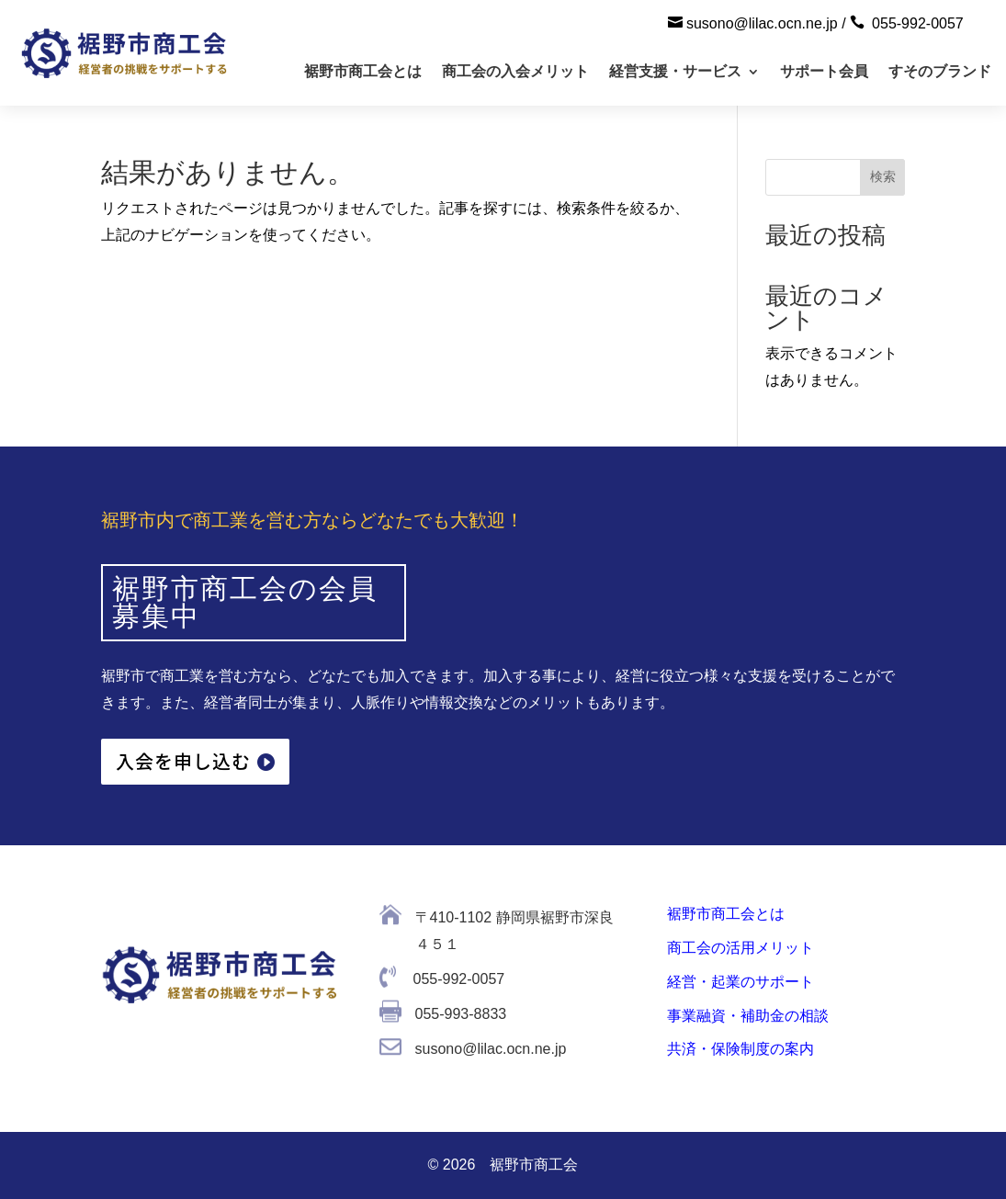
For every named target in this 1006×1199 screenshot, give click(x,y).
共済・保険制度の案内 (740, 1049)
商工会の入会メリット (515, 71)
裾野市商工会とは (363, 71)
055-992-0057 (918, 23)
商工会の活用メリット (740, 948)
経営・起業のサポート (740, 982)
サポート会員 (824, 71)
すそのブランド (939, 71)
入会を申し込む (183, 761)
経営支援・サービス (675, 71)
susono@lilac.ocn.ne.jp (762, 23)
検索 (883, 176)
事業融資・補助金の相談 (748, 1016)
